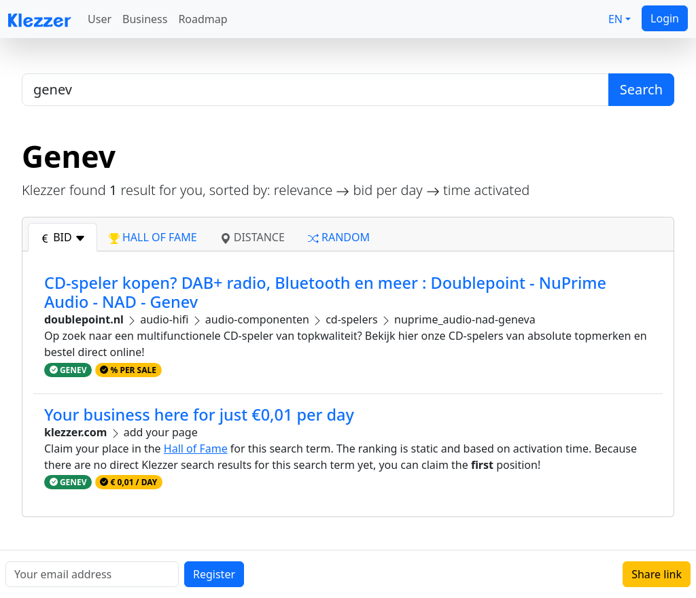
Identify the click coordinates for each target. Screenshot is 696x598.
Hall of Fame (196, 448)
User (99, 19)
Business (144, 19)
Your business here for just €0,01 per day (199, 414)
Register (214, 574)
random (339, 237)
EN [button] (615, 19)
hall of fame (153, 237)
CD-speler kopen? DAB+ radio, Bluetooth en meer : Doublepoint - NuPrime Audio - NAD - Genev (325, 292)
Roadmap (202, 19)
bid (62, 237)
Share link (656, 574)
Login (664, 18)
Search (641, 89)
